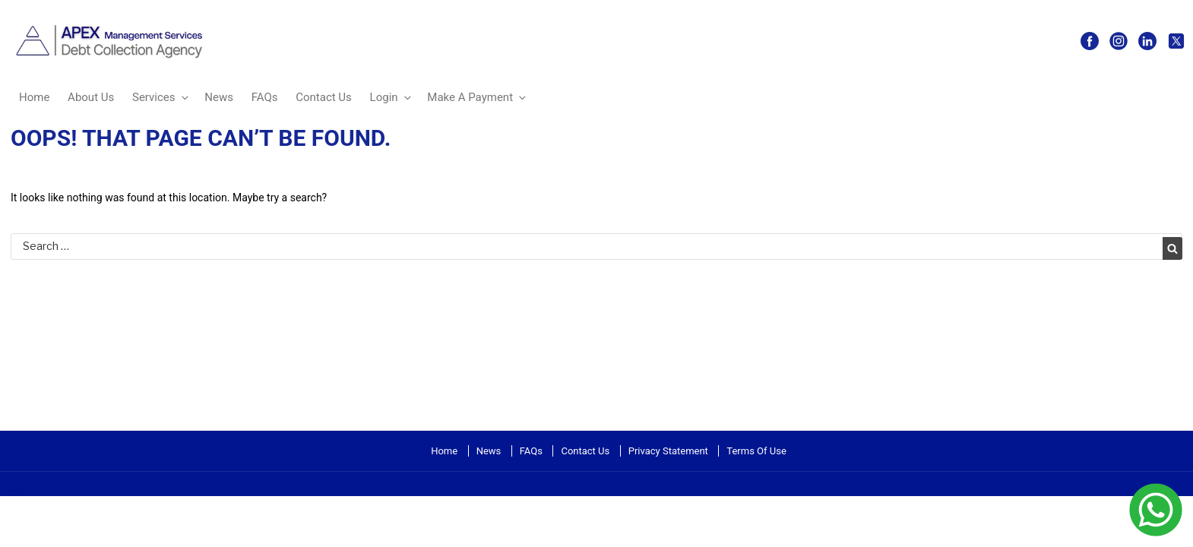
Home (34, 97)
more (12, 488)
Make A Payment (477, 97)
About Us (91, 97)
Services (161, 97)
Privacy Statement (668, 451)
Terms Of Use (756, 451)
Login (391, 97)
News (218, 97)
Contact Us (324, 97)
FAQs (265, 97)
